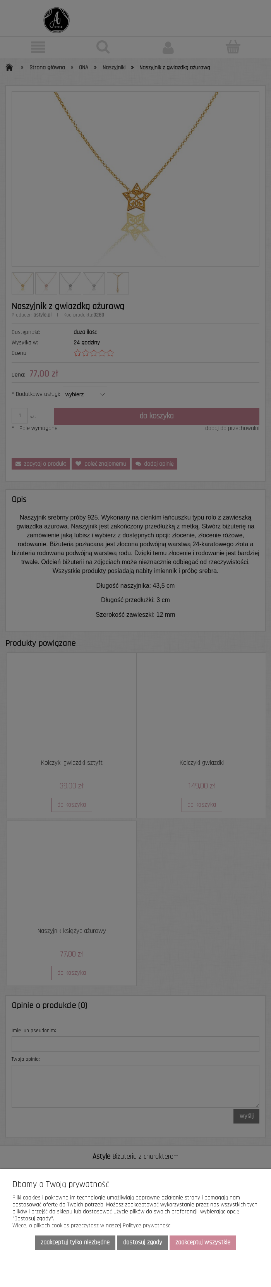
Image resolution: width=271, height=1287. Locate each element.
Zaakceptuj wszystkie (202, 1242)
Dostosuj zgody (142, 1242)
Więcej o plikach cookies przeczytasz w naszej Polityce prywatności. (92, 1225)
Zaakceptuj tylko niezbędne (75, 1242)
